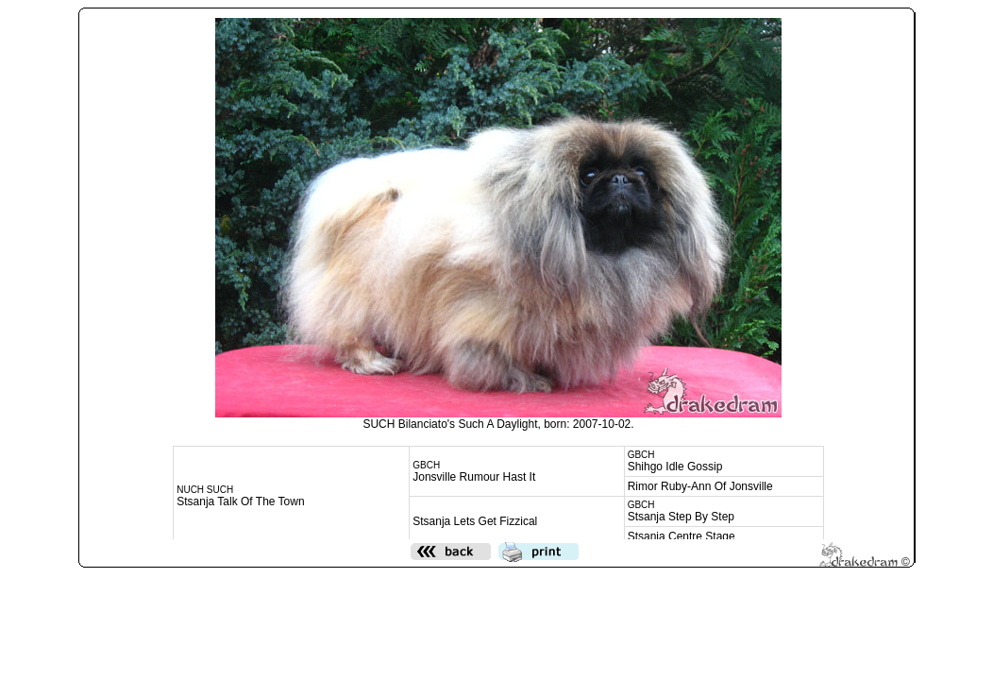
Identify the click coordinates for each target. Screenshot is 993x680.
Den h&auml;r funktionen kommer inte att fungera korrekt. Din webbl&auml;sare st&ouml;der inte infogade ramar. (498, 274)
